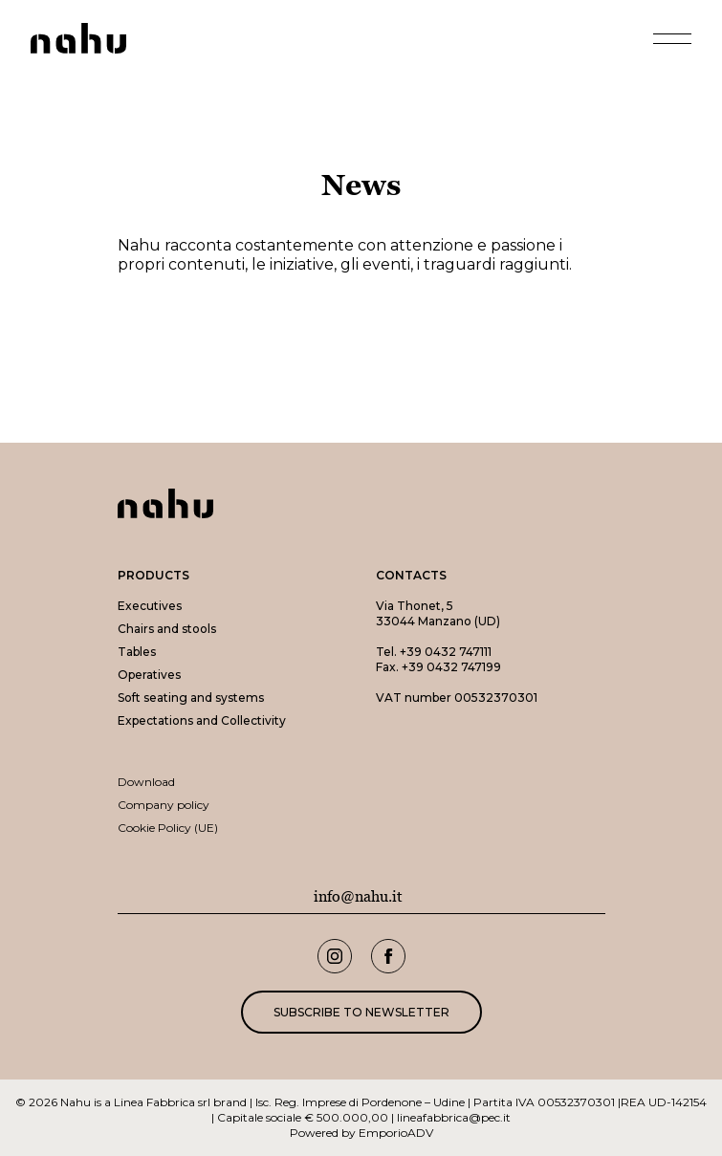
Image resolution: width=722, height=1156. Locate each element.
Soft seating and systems (191, 697)
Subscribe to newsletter (361, 1012)
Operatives (149, 674)
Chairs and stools (167, 629)
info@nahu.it (358, 897)
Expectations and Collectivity (202, 720)
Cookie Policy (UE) (168, 827)
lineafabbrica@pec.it (454, 1117)
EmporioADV (396, 1132)
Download (146, 781)
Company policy (163, 804)
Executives (150, 606)
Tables (137, 651)
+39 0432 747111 (446, 651)
